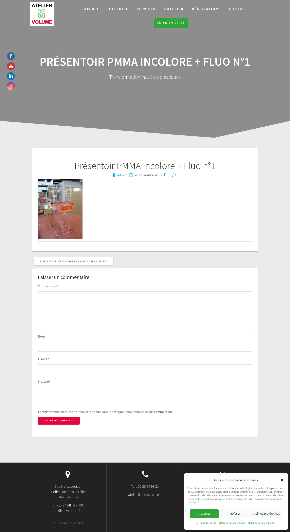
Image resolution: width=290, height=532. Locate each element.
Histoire (118, 9)
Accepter (204, 513)
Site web (44, 381)
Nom (42, 336)
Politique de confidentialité (231, 522)
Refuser (235, 513)
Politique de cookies (206, 522)
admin (121, 175)
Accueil (92, 9)
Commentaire (48, 286)
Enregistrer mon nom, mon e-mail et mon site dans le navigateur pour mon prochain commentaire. (105, 412)
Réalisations (206, 9)
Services (146, 9)
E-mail (43, 359)
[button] (282, 480)
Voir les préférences (267, 513)
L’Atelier (174, 9)
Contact (238, 9)
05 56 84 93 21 (171, 23)
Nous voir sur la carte (67, 523)
